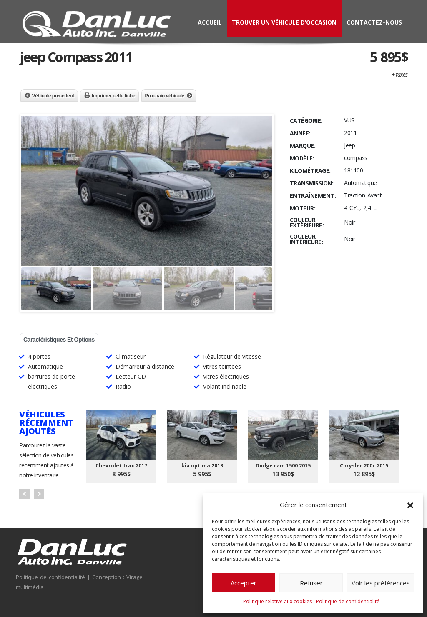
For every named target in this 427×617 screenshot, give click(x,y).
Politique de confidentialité (347, 601)
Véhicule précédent (53, 96)
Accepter (243, 583)
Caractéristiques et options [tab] (59, 339)
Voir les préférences (381, 583)
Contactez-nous (374, 22)
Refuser (311, 583)
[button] (410, 504)
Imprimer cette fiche (113, 96)
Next (39, 494)
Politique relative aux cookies (277, 601)
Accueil (210, 22)
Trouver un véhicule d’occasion (284, 22)
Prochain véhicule (164, 96)
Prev (24, 494)
